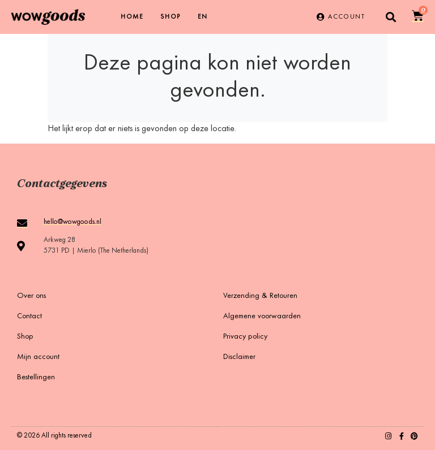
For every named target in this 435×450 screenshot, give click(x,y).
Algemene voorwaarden (262, 317)
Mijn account (38, 357)
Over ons (31, 296)
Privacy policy (245, 337)
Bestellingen (36, 378)
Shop (170, 17)
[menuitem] (203, 17)
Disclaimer (239, 357)
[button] (391, 17)
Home (132, 17)
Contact (29, 317)
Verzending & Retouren (260, 296)
